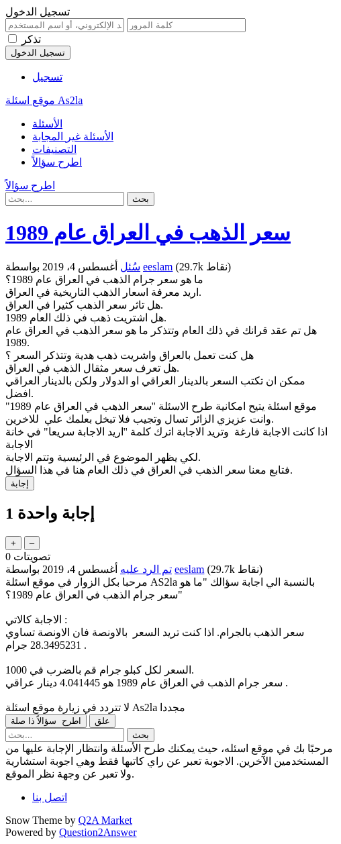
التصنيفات (54, 149)
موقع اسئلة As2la (44, 100)
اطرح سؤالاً (57, 162)
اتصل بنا (49, 797)
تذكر (31, 39)
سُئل (130, 266)
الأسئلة (47, 123)
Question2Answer (98, 832)
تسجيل (47, 77)
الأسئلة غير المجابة (72, 136)
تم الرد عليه (146, 569)
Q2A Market (105, 820)
